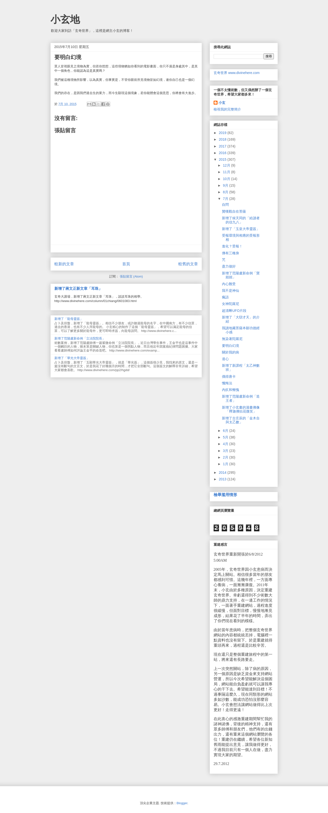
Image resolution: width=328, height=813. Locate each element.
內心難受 (229, 284)
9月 (226, 185)
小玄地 (65, 19)
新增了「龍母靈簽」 (68, 319)
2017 (223, 146)
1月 (226, 464)
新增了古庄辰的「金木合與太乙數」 (241, 420)
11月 (227, 172)
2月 (226, 457)
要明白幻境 (230, 346)
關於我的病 (230, 352)
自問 (225, 204)
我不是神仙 (230, 290)
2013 (223, 479)
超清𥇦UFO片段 (234, 311)
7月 (226, 199)
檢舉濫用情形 (225, 494)
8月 (226, 192)
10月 (227, 179)
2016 (223, 153)
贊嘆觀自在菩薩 (234, 211)
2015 (223, 159)
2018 (223, 139)
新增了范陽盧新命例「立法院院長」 (79, 338)
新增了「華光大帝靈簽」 (71, 358)
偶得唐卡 (229, 376)
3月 (226, 451)
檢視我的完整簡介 (227, 109)
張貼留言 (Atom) (131, 276)
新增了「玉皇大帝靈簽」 (241, 229)
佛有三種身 (230, 253)
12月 (227, 165)
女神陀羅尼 (230, 304)
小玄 (222, 103)
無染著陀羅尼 (232, 339)
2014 (223, 472)
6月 (226, 431)
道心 (225, 359)
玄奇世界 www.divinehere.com (237, 73)
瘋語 (225, 297)
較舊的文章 (188, 264)
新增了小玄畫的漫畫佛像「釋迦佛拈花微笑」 (241, 409)
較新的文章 (64, 264)
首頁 (126, 264)
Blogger (182, 803)
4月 (226, 444)
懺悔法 (227, 383)
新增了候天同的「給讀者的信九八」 (241, 220)
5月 (226, 437)
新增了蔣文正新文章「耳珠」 (78, 288)
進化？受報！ (232, 246)
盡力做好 (229, 266)
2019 (223, 133)
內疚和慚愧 (230, 390)
